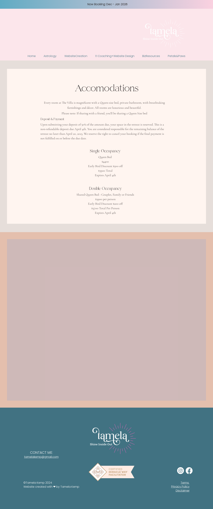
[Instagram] (180, 470)
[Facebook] (189, 470)
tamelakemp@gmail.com (41, 457)
